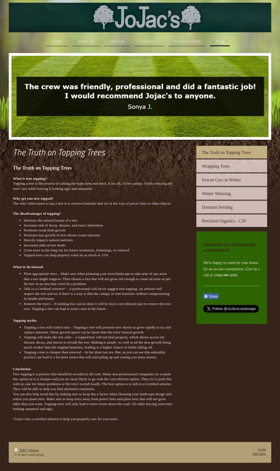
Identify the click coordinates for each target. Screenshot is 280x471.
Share (210, 296)
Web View (259, 454)
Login (262, 449)
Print (20, 450)
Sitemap (33, 450)
